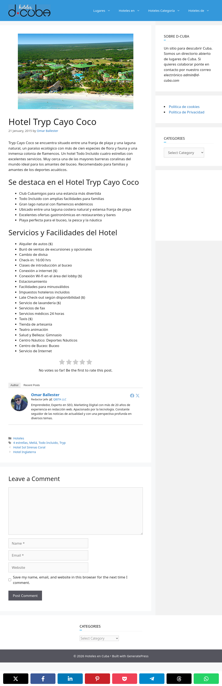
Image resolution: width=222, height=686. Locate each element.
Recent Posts (32, 385)
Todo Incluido (48, 443)
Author (14, 385)
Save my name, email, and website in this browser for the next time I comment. (70, 580)
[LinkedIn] (70, 678)
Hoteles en (131, 10)
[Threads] (179, 678)
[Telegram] (151, 678)
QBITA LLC (59, 399)
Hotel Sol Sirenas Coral (29, 447)
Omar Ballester (45, 394)
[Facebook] (43, 678)
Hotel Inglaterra (24, 452)
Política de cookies (184, 106)
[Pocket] (124, 678)
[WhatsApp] (206, 678)
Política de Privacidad (186, 112)
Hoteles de (201, 10)
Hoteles (18, 438)
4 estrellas (20, 443)
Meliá (33, 443)
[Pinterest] (97, 678)
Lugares (103, 10)
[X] (15, 678)
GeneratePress (137, 656)
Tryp (62, 443)
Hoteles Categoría (166, 10)
